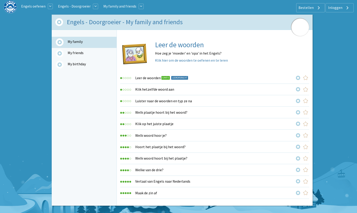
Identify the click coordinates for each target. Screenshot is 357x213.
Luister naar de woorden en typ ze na (163, 101)
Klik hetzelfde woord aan (154, 89)
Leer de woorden (148, 78)
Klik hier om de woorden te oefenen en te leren (191, 60)
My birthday (77, 64)
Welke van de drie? (149, 170)
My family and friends (119, 6)
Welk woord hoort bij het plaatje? (161, 158)
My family (75, 41)
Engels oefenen (33, 6)
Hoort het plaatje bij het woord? (160, 147)
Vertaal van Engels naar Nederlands (162, 181)
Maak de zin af (146, 193)
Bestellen (309, 7)
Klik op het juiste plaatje (154, 123)
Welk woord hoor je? (151, 135)
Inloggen (339, 7)
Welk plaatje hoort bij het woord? (161, 112)
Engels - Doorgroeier (74, 6)
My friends (76, 52)
